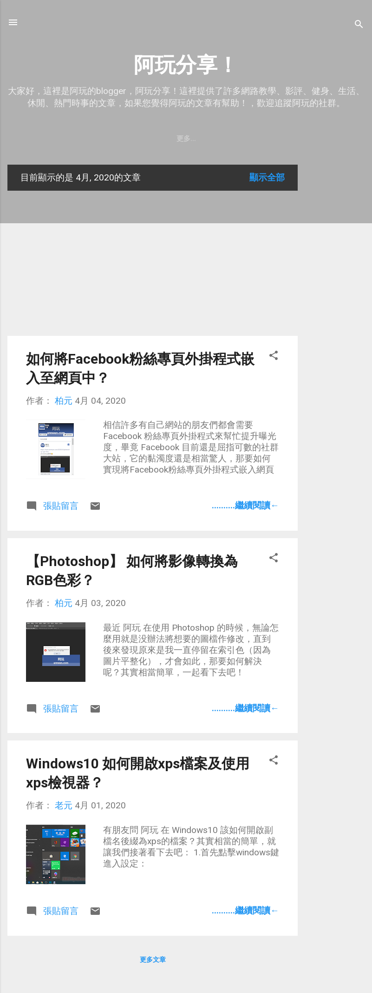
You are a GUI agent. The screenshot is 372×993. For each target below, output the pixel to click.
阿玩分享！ (186, 65)
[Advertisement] (335, 304)
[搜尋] (359, 25)
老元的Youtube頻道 (145, 138)
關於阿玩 (80, 138)
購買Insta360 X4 (277, 138)
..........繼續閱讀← (245, 505)
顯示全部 (267, 177)
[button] (273, 357)
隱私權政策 (213, 138)
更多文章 (153, 959)
